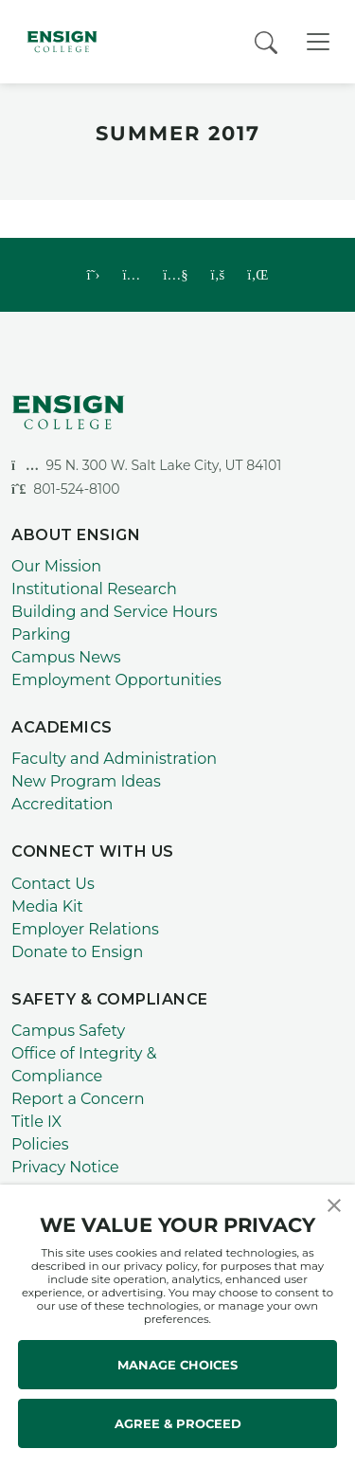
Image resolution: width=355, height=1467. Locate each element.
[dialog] (298, 1410)
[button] (334, 1204)
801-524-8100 (65, 489)
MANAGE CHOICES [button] (177, 1365)
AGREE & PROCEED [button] (178, 1424)
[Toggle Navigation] (318, 42)
